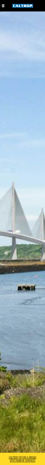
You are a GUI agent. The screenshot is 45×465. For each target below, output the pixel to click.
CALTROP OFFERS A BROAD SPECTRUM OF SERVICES (22, 459)
